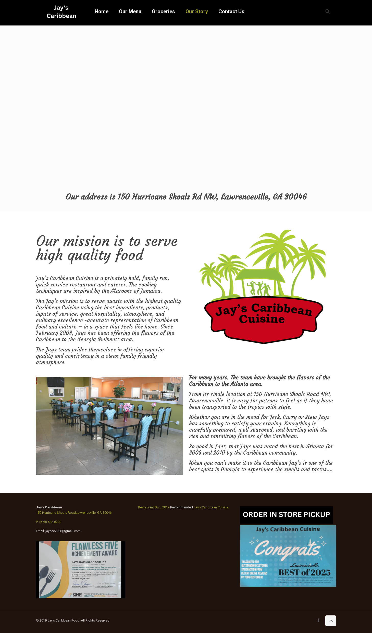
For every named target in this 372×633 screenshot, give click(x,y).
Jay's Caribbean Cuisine (211, 507)
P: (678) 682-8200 (48, 522)
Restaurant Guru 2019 (153, 507)
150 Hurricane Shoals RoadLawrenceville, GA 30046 (73, 513)
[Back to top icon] (330, 620)
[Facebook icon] (318, 620)
